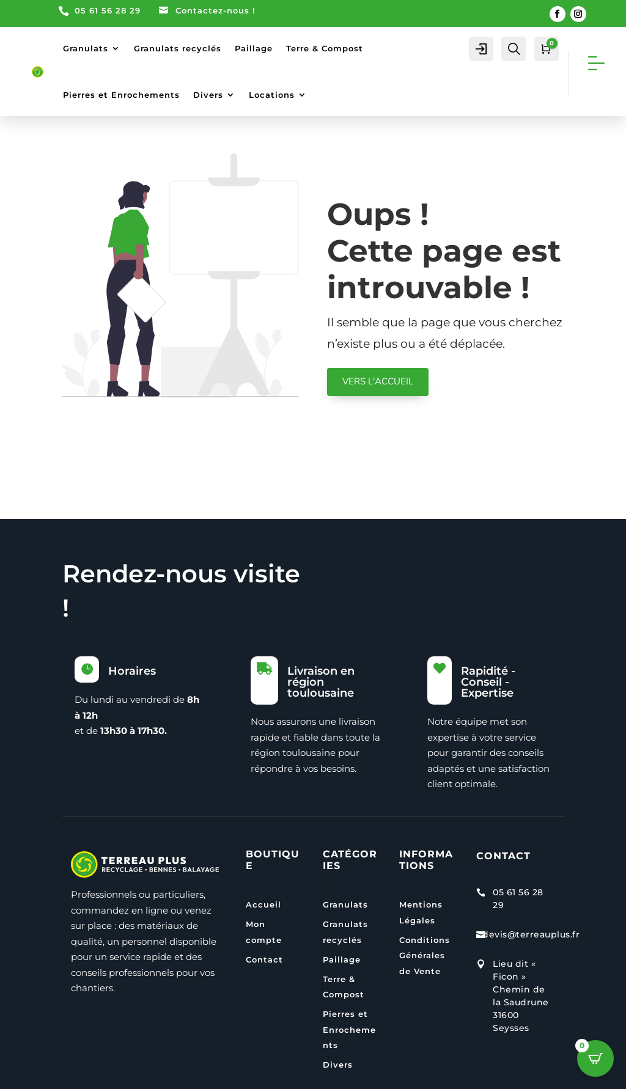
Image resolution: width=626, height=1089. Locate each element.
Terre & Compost (324, 48)
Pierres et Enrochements (121, 95)
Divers (208, 95)
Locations (272, 95)
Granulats (85, 48)
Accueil (263, 904)
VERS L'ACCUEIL (377, 381)
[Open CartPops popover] (595, 1058)
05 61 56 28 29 (108, 10)
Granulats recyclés (177, 48)
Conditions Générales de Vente (424, 955)
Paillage (254, 48)
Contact (264, 959)
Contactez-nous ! (215, 10)
